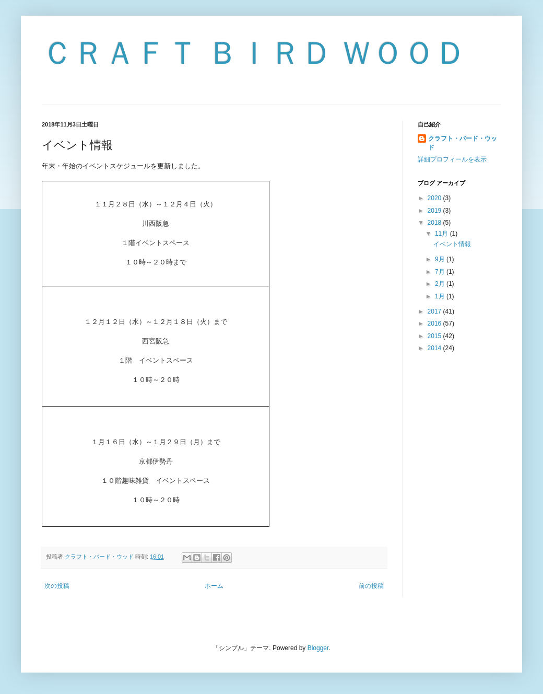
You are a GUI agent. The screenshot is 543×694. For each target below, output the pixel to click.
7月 (440, 271)
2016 (435, 323)
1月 (440, 296)
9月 (440, 259)
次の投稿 (56, 585)
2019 (435, 210)
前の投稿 (371, 585)
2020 (435, 198)
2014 (435, 348)
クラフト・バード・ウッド (462, 143)
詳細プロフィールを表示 (452, 159)
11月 (442, 233)
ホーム (214, 585)
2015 (435, 336)
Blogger (318, 648)
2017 (435, 311)
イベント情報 (452, 244)
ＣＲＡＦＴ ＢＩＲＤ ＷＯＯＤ (254, 53)
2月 (440, 283)
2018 (435, 222)
